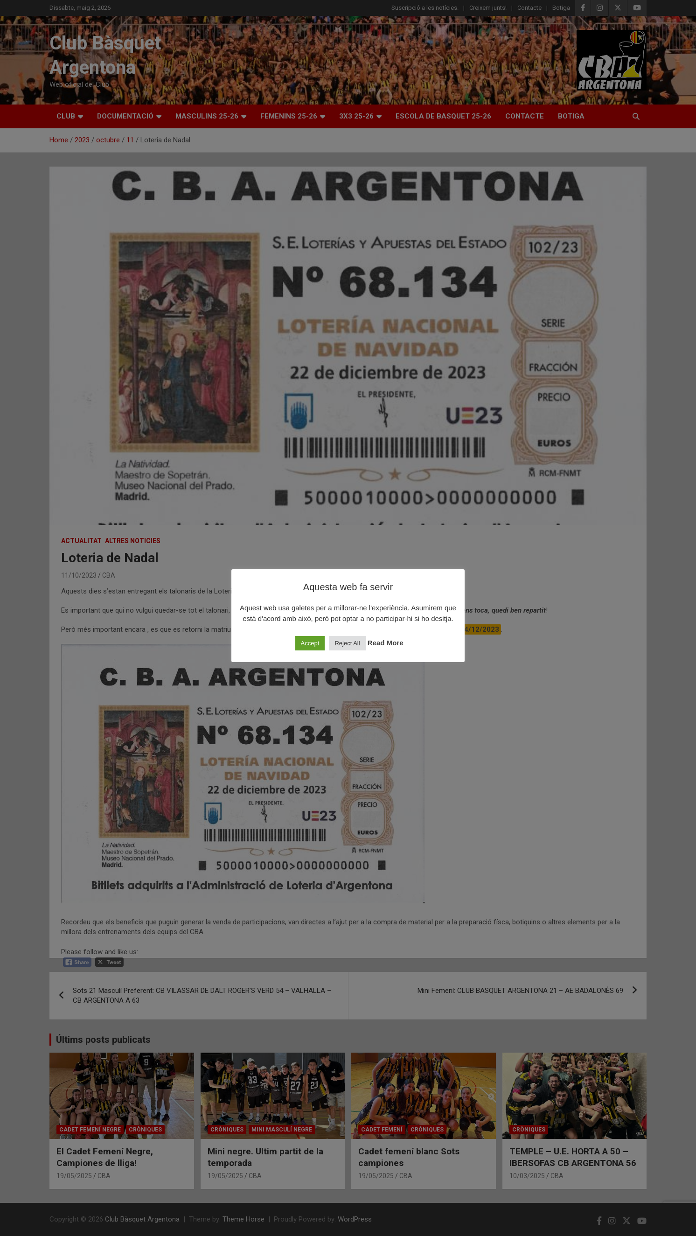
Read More (386, 643)
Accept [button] (310, 643)
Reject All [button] (347, 643)
